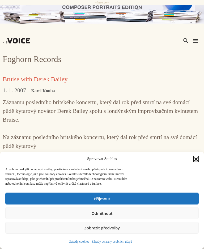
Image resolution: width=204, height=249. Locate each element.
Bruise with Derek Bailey (35, 79)
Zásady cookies (79, 241)
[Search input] (160, 40)
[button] (196, 158)
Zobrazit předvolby (102, 227)
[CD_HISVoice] (102, 14)
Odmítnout (102, 213)
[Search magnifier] (185, 40)
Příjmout (102, 198)
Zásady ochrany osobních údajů (112, 241)
